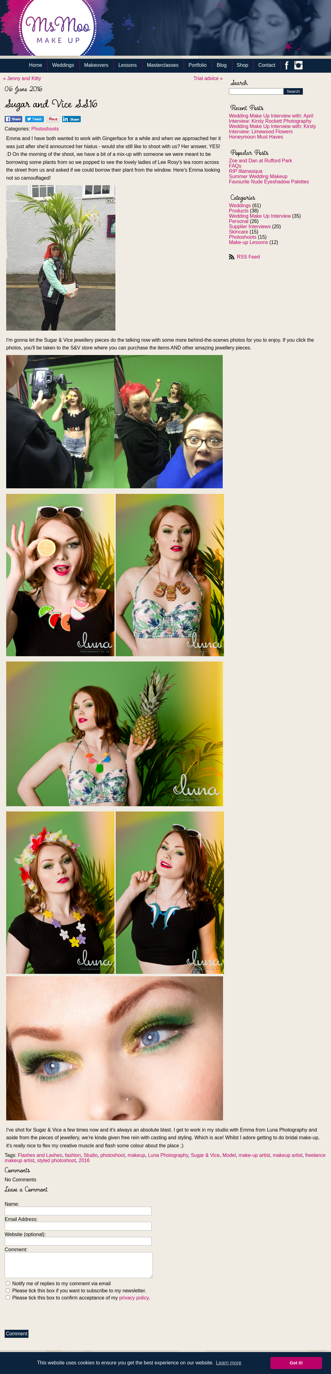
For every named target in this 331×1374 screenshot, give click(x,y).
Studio (90, 1155)
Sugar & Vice (205, 1155)
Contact (266, 65)
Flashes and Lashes (40, 1155)
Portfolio (197, 65)
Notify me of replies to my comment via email (58, 1283)
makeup (136, 1155)
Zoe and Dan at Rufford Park (260, 160)
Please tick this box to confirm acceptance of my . (78, 1297)
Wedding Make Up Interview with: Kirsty (272, 126)
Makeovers (96, 65)
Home (35, 65)
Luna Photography (168, 1155)
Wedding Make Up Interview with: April (271, 115)
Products (238, 210)
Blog (222, 65)
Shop (242, 65)
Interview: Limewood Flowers (261, 131)
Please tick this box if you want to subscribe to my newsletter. (76, 1290)
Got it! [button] (296, 1362)
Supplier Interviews (250, 226)
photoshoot (113, 1155)
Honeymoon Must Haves (256, 136)
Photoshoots (242, 237)
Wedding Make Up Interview (260, 216)
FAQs (235, 166)
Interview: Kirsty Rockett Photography (270, 121)
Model (229, 1155)
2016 (84, 1160)
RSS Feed (248, 256)
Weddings (63, 65)
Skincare (238, 231)
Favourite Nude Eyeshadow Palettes (269, 181)
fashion (73, 1155)
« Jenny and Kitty (22, 78)
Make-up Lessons (248, 242)
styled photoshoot (56, 1160)
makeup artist (288, 1155)
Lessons (127, 65)
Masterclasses (162, 65)
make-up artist (254, 1155)
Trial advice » (208, 78)
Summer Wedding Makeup (258, 176)
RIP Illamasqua (245, 171)
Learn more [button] (228, 1362)
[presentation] (52, 1314)
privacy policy (133, 1297)
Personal (238, 221)
